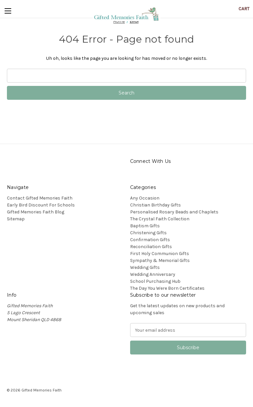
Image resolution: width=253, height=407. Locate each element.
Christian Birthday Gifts (155, 205)
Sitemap (16, 219)
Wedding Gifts (145, 267)
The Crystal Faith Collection (159, 219)
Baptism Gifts (145, 226)
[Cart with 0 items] (244, 9)
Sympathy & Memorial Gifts (160, 260)
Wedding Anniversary (152, 274)
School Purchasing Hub (155, 281)
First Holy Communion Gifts (159, 253)
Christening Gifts (148, 233)
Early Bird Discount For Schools (41, 205)
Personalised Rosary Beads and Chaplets (174, 212)
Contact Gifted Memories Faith (39, 198)
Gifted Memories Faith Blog (35, 212)
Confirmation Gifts (150, 239)
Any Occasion (144, 198)
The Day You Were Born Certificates (167, 288)
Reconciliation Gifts (151, 246)
